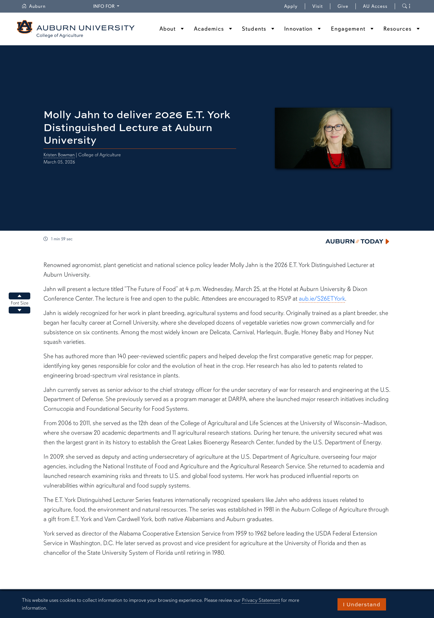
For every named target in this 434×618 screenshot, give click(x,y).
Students (254, 28)
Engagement (348, 28)
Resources (397, 28)
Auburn (37, 6)
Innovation (298, 28)
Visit (317, 6)
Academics (209, 28)
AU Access (375, 6)
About (167, 28)
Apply (291, 6)
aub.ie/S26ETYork (322, 298)
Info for (107, 5)
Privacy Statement (261, 600)
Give (346, 6)
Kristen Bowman (59, 155)
